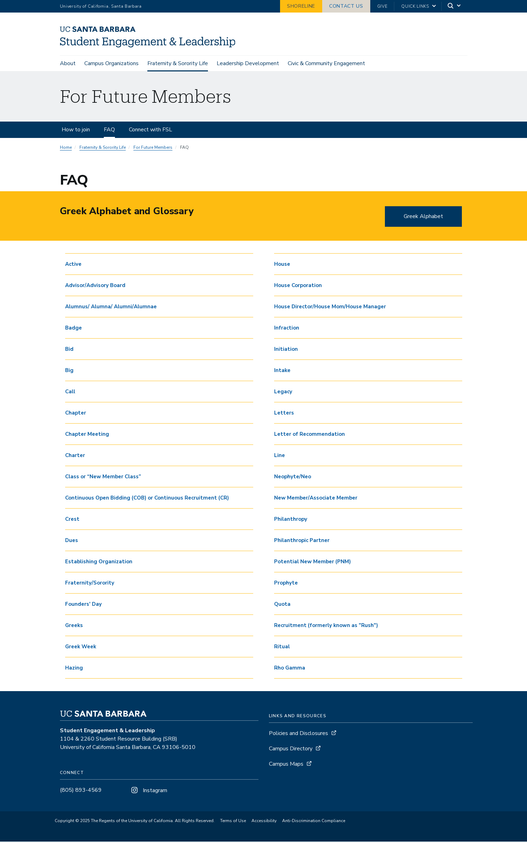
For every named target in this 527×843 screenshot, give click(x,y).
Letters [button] (284, 413)
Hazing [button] (74, 668)
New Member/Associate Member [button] (315, 498)
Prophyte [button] (286, 583)
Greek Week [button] (80, 647)
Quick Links (415, 6)
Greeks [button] (74, 626)
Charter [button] (75, 456)
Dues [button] (71, 541)
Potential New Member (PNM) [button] (312, 562)
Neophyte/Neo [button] (292, 477)
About (68, 63)
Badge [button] (73, 328)
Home (66, 148)
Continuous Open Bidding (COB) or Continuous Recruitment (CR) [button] (147, 498)
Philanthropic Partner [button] (302, 541)
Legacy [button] (283, 392)
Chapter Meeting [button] (87, 435)
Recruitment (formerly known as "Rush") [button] (326, 626)
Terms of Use (233, 822)
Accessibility (264, 822)
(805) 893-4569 (81, 791)
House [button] (282, 265)
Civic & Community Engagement (326, 63)
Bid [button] (69, 350)
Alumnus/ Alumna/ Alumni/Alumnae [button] (111, 307)
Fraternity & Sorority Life (177, 63)
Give (382, 6)
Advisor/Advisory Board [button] (95, 286)
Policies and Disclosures (298, 734)
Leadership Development (248, 63)
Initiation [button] (286, 350)
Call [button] (70, 392)
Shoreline (301, 6)
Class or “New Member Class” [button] (103, 477)
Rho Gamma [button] (289, 668)
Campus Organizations (111, 63)
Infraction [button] (286, 328)
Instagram (148, 791)
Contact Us (346, 6)
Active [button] (73, 265)
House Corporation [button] (298, 286)
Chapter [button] (75, 413)
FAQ (109, 130)
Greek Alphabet (423, 217)
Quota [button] (282, 605)
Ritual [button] (282, 647)
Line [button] (279, 456)
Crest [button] (72, 520)
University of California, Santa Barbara (101, 6)
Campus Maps (286, 765)
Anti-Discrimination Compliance (313, 822)
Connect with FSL (150, 130)
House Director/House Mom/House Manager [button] (330, 307)
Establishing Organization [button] (98, 562)
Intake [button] (282, 371)
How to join (76, 130)
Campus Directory (290, 749)
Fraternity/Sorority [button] (89, 583)
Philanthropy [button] (290, 520)
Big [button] (69, 371)
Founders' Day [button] (83, 605)
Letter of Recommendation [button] (309, 435)
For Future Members (152, 148)
